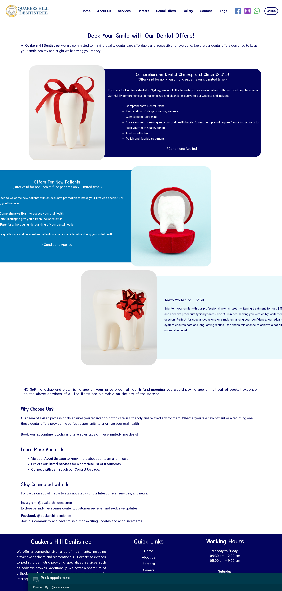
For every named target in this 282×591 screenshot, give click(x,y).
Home (85, 11)
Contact (206, 11)
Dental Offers (166, 11)
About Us (104, 11)
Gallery (188, 11)
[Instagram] (247, 10)
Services (124, 11)
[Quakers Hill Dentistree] (26, 11)
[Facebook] (238, 10)
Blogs (223, 11)
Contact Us (83, 469)
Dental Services (60, 464)
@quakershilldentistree (55, 503)
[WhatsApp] (256, 10)
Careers (143, 11)
